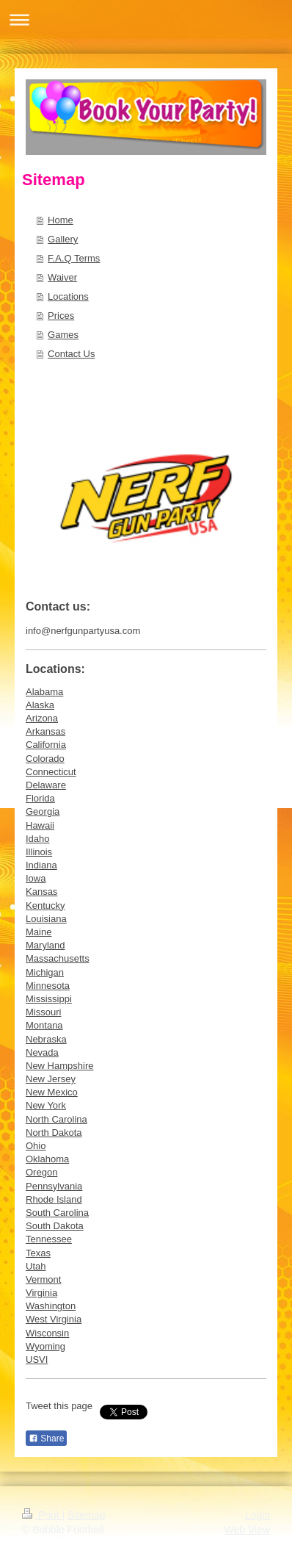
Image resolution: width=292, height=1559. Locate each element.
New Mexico (52, 1092)
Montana (44, 1025)
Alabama (44, 691)
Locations (68, 296)
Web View (247, 1529)
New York (46, 1105)
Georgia (42, 811)
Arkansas (45, 731)
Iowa (35, 878)
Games (63, 334)
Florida (40, 798)
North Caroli (51, 1119)
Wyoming (45, 1346)
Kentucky (45, 905)
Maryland (45, 945)
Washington (51, 1305)
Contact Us (71, 353)
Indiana (41, 865)
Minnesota (48, 985)
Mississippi (49, 998)
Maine (38, 931)
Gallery (63, 239)
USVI (37, 1359)
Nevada (42, 1052)
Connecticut (51, 771)
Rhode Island (54, 1199)
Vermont (43, 1279)
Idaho (38, 838)
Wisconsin (47, 1333)
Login (257, 1515)
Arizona (42, 718)
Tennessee (49, 1239)
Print (42, 1515)
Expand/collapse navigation (146, 19)
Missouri (43, 1012)
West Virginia (53, 1319)
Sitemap (86, 1515)
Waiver (62, 277)
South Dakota (55, 1225)
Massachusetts (58, 958)
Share (46, 1438)
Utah (35, 1266)
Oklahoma (47, 1158)
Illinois (39, 851)
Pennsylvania (54, 1186)
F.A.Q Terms (74, 258)
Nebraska (46, 1039)
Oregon (41, 1172)
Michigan (45, 972)
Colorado (45, 758)
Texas (38, 1253)
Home (60, 220)
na (81, 1119)
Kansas (41, 891)
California (46, 744)
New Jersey (51, 1078)
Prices (61, 315)
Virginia (41, 1292)
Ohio (35, 1145)
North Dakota (54, 1132)
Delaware (46, 785)
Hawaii (40, 825)
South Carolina (57, 1212)
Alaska (40, 704)
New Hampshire (59, 1065)
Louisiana (46, 918)
